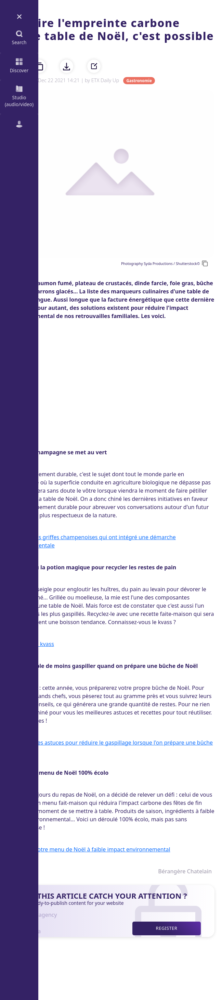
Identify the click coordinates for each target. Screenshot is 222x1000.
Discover (19, 65)
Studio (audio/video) (19, 95)
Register (167, 928)
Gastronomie (139, 80)
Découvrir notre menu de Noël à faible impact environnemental (89, 849)
